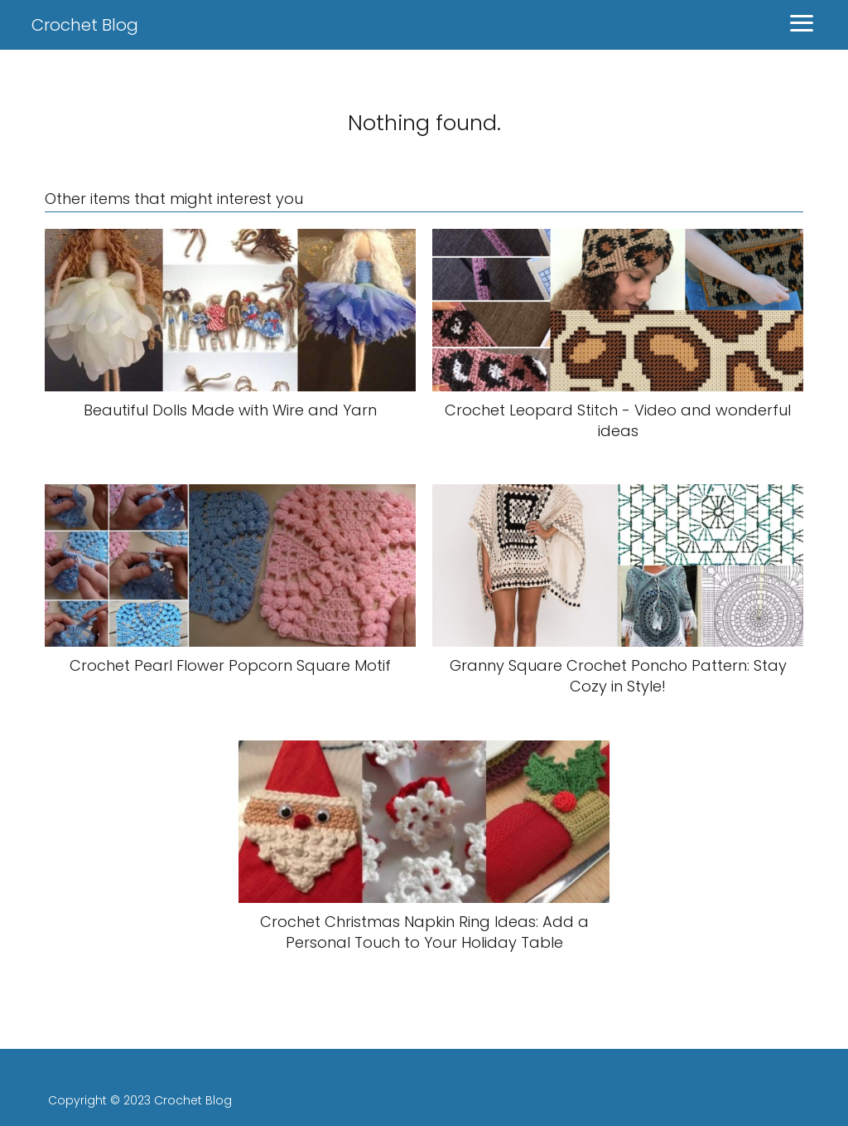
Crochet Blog (84, 24)
